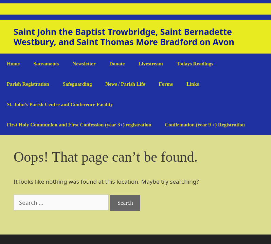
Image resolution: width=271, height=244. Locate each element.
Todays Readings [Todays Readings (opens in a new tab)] (195, 63)
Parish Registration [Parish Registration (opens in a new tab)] (28, 84)
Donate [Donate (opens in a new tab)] (117, 63)
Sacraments (46, 63)
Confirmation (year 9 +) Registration (205, 124)
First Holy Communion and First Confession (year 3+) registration (79, 124)
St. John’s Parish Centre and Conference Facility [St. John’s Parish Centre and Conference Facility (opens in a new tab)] (60, 104)
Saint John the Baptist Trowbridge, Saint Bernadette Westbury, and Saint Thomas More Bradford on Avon (124, 36)
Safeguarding (77, 84)
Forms (166, 84)
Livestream (150, 63)
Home (13, 63)
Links (192, 84)
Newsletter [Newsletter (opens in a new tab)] (83, 63)
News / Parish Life (125, 84)
